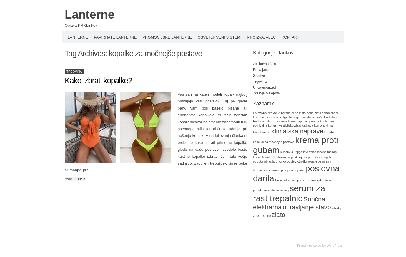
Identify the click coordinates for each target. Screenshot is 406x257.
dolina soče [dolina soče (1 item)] (315, 117)
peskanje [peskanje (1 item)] (274, 170)
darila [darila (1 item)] (262, 117)
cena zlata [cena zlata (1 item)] (314, 113)
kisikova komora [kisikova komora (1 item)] (313, 125)
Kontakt (290, 37)
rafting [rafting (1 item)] (284, 190)
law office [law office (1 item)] (309, 152)
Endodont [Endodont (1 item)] (330, 117)
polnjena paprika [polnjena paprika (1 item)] (292, 170)
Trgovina (74, 71)
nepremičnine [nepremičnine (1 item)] (313, 157)
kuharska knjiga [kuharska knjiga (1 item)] (291, 152)
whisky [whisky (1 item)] (336, 208)
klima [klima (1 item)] (329, 125)
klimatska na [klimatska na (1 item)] (261, 132)
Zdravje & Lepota (266, 93)
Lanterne (89, 14)
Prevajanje (261, 70)
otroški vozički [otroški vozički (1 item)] (307, 161)
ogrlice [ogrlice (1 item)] (328, 157)
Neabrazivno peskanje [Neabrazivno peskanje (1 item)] (287, 157)
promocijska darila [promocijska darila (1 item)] (319, 180)
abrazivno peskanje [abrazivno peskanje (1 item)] (266, 113)
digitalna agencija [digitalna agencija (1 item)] (294, 117)
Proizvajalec (261, 37)
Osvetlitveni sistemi (220, 37)
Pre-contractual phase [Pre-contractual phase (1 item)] (290, 180)
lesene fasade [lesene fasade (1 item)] (327, 152)
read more (75, 179)
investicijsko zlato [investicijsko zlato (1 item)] (289, 125)
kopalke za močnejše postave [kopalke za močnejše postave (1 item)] (273, 142)
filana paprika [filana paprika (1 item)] (297, 121)
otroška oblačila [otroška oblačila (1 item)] (264, 161)
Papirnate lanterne (115, 37)
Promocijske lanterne (167, 37)
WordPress (334, 245)
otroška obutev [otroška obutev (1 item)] (286, 161)
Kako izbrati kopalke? (98, 80)
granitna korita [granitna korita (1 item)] (318, 121)
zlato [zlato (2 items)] (278, 214)
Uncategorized (264, 87)
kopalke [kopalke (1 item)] (329, 132)
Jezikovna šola (264, 64)
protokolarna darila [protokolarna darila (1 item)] (266, 190)
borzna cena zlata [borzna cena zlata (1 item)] (293, 113)
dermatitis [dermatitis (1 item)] (274, 117)
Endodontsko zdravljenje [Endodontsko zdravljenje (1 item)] (270, 121)
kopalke (240, 142)
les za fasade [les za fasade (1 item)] (262, 157)
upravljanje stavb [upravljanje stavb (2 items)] (307, 207)
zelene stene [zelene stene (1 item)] (262, 216)
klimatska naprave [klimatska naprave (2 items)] (297, 131)
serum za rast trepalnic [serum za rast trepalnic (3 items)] (289, 193)
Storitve (259, 76)
